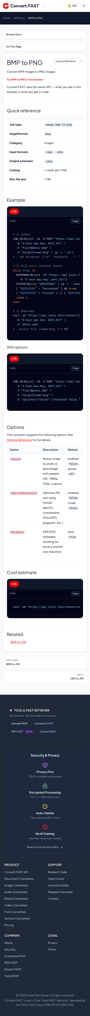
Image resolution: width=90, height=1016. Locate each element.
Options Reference (19, 440)
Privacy (52, 943)
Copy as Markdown (66, 61)
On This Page (13, 46)
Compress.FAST (43, 723)
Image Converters (16, 885)
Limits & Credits (58, 885)
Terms (52, 949)
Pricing (8, 925)
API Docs (19, 18)
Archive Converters (17, 918)
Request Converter (60, 892)
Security (9, 949)
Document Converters (19, 878)
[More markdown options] (80, 61)
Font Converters (15, 912)
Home (6, 18)
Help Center (56, 878)
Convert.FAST (19, 723)
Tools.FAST (11, 976)
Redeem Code (57, 872)
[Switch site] (43, 5)
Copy (76, 221)
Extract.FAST (48, 731)
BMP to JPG (18, 642)
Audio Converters (15, 892)
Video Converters (15, 905)
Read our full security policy (45, 847)
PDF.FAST (11, 962)
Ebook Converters (16, 898)
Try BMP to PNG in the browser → (26, 79)
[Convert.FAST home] (21, 6)
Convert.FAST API (16, 872)
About (8, 943)
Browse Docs (14, 34)
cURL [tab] (14, 211)
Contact (53, 898)
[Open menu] (83, 6)
